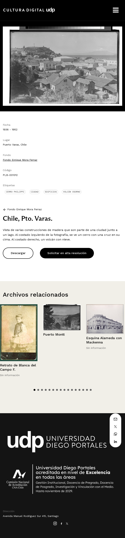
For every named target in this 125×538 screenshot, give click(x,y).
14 (83, 390)
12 (76, 390)
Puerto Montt (54, 334)
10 (68, 390)
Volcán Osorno (71, 191)
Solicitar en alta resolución (66, 253)
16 (91, 390)
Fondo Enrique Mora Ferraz (20, 159)
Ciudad (35, 191)
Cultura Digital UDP (29, 12)
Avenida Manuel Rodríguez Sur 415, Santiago (31, 515)
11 (72, 390)
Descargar (18, 253)
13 (79, 390)
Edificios (51, 191)
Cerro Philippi (15, 191)
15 (87, 390)
